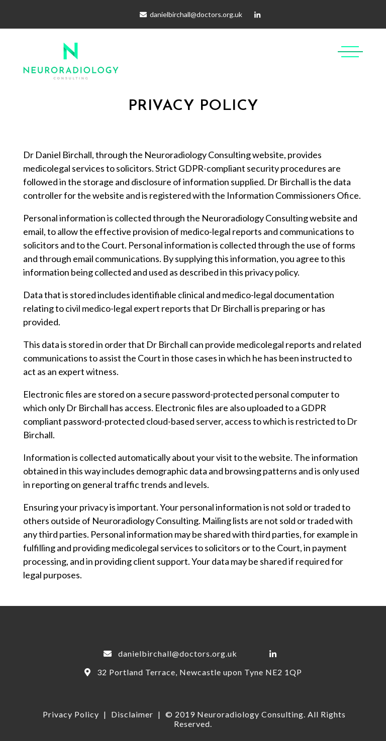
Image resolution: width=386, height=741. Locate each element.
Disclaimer (132, 714)
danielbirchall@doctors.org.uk (196, 14)
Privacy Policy (71, 714)
